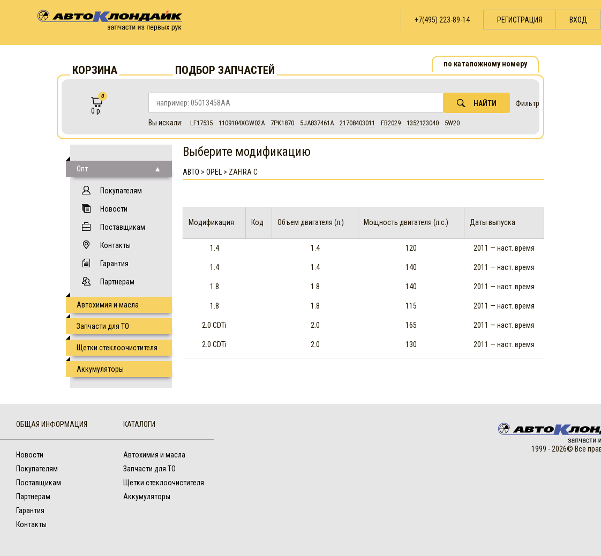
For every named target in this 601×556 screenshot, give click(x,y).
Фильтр (527, 103)
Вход (578, 20)
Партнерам (117, 281)
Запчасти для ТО (103, 326)
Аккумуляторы (100, 369)
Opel (214, 172)
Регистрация (519, 20)
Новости (113, 209)
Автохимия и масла (108, 304)
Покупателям (121, 190)
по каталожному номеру (485, 63)
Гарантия (114, 263)
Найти (477, 103)
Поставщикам (122, 227)
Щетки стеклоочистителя (117, 347)
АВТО (191, 172)
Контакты (115, 245)
